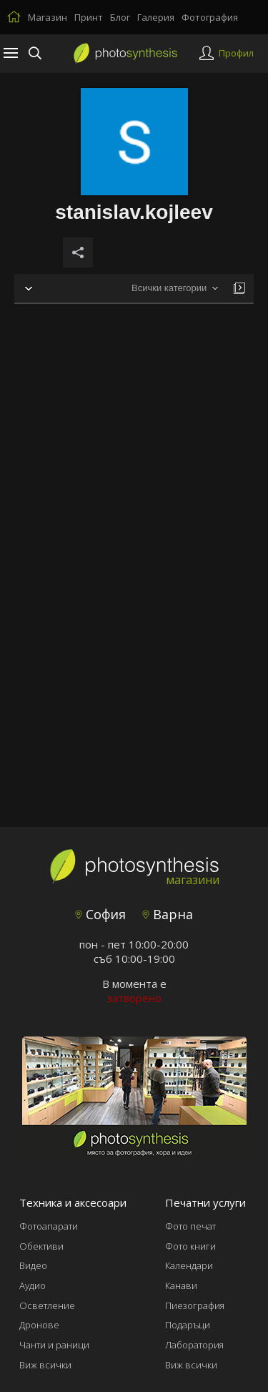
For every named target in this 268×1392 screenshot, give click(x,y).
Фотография (210, 17)
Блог (120, 17)
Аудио (32, 1285)
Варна (167, 914)
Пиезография (194, 1305)
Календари (189, 1265)
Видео (33, 1265)
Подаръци (187, 1324)
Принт (88, 17)
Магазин (47, 17)
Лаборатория (194, 1344)
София (100, 914)
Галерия (155, 17)
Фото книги (190, 1246)
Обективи (41, 1246)
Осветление (47, 1305)
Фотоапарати (48, 1226)
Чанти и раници (54, 1344)
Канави (181, 1285)
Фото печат (190, 1226)
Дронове (39, 1324)
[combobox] (174, 288)
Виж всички (45, 1364)
